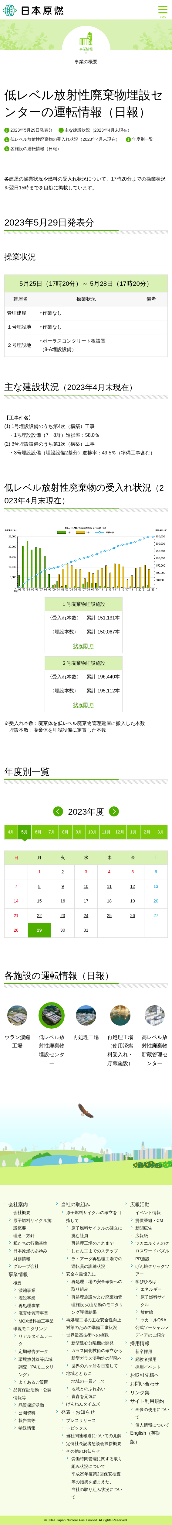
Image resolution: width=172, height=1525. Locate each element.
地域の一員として (88, 1381)
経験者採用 (146, 1359)
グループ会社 (26, 1266)
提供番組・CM (149, 1220)
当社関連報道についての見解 (93, 1435)
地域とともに (79, 1373)
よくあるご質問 (33, 1382)
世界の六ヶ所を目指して (94, 1365)
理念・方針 (24, 1235)
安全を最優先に (81, 1273)
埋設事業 (27, 1298)
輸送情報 (27, 1428)
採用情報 (140, 1343)
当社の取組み (75, 1204)
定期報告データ (33, 1351)
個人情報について (152, 1425)
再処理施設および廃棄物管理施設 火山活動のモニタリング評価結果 (97, 1305)
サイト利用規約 (147, 1401)
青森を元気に (84, 1396)
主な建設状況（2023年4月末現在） (98, 130)
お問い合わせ (144, 1383)
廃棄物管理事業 (33, 1313)
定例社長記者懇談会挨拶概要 (93, 1443)
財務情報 (21, 1258)
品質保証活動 (31, 1405)
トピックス (76, 1428)
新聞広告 (143, 1228)
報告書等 (27, 1420)
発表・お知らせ (78, 1412)
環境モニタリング (30, 1328)
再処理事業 (29, 1305)
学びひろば (146, 1281)
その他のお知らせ (83, 1451)
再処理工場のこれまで (92, 1243)
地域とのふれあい (88, 1388)
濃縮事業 (27, 1290)
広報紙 (141, 1235)
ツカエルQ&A (153, 1319)
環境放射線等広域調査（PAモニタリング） (36, 1367)
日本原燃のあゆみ (30, 1250)
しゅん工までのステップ (94, 1250)
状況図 (80, 645)
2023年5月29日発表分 (31, 130)
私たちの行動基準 (30, 1243)
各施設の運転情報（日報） (35, 148)
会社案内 (18, 1204)
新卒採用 (143, 1351)
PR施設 (142, 1258)
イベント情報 (148, 1212)
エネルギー (151, 1289)
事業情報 (86, 48)
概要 (17, 1282)
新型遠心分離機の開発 (92, 1342)
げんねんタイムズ (83, 1404)
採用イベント (148, 1367)
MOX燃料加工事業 (36, 1321)
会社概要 (21, 1212)
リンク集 (140, 1392)
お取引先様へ (144, 1375)
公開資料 (27, 1412)
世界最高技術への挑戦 (87, 1335)
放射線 (146, 1312)
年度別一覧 (142, 139)
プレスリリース (81, 1420)
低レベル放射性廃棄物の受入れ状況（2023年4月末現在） (65, 139)
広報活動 (140, 1204)
